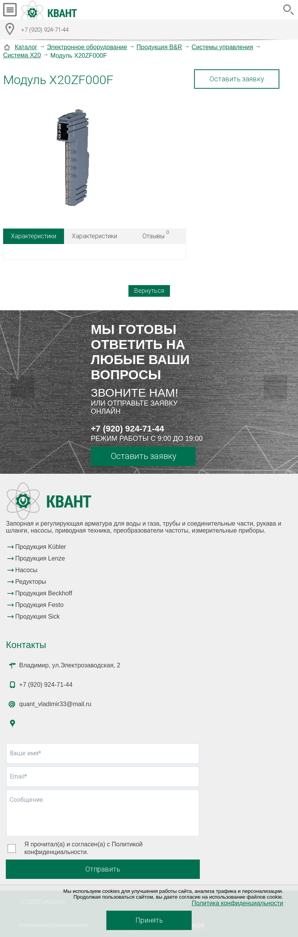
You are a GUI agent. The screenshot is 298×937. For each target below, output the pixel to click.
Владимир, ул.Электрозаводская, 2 (69, 665)
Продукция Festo (39, 605)
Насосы (26, 570)
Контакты (26, 645)
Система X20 (22, 55)
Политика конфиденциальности (237, 903)
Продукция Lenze (40, 558)
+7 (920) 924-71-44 (127, 428)
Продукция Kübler (40, 546)
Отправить (102, 869)
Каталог (26, 47)
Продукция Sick (37, 616)
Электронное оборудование (87, 47)
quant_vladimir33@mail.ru (55, 704)
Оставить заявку (237, 79)
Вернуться (149, 290)
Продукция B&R (159, 47)
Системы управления (222, 47)
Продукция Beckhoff (43, 593)
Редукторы (30, 581)
